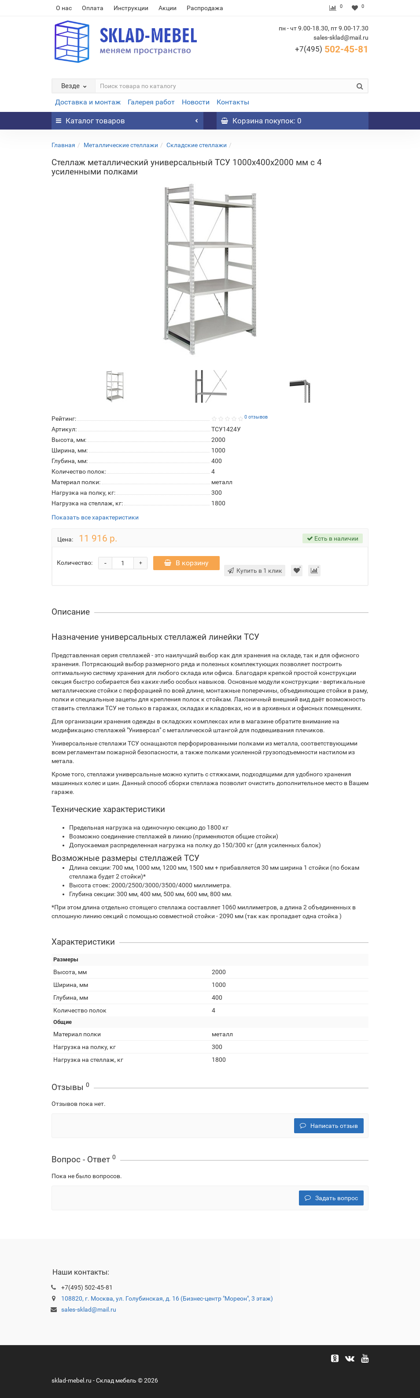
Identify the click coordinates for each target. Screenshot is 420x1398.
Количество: (74, 562)
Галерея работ (151, 102)
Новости (196, 102)
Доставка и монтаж (88, 102)
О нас (64, 7)
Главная (63, 144)
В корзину (186, 563)
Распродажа (205, 7)
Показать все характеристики (95, 517)
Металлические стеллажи (121, 144)
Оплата (92, 7)
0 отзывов (256, 417)
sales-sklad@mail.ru (88, 1309)
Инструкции (131, 7)
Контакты (233, 102)
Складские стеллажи (196, 144)
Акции (167, 7)
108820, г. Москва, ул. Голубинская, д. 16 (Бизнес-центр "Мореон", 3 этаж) (167, 1298)
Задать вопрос (331, 1197)
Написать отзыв (329, 1125)
